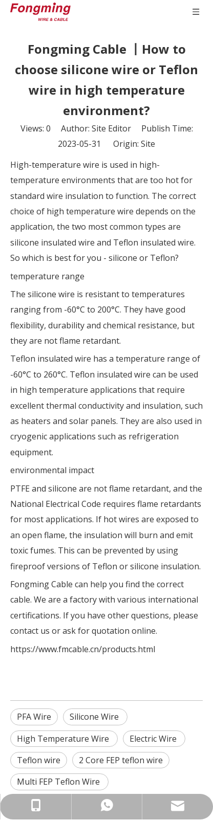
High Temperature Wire (64, 738)
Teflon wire (38, 760)
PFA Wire (34, 716)
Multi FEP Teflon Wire (59, 781)
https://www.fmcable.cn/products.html (82, 649)
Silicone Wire (95, 716)
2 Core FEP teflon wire (121, 760)
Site (148, 143)
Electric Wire (154, 738)
